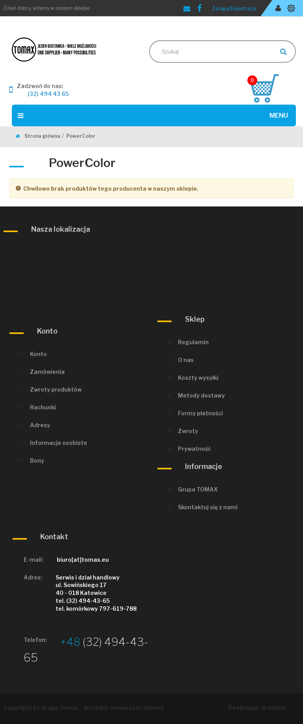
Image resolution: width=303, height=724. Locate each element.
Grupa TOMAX (198, 489)
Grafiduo (273, 707)
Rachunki (43, 407)
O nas (186, 359)
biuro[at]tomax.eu (83, 559)
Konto (38, 354)
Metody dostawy (201, 395)
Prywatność (194, 448)
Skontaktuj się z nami (208, 507)
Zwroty (188, 431)
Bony (37, 460)
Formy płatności (200, 413)
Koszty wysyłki (198, 377)
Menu (153, 115)
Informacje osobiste (58, 442)
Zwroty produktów (56, 389)
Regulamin (193, 342)
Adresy (40, 425)
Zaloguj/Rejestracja (234, 8)
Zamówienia (47, 371)
